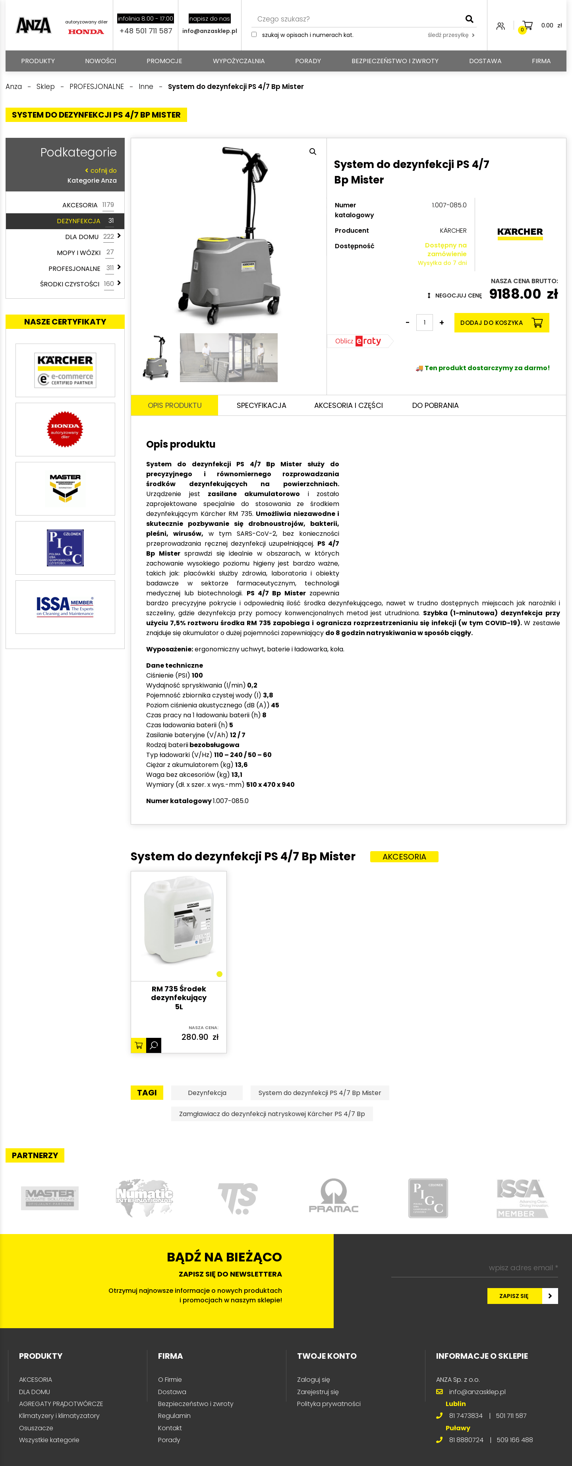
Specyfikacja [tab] (261, 405)
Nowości (100, 61)
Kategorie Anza (63, 175)
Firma (541, 61)
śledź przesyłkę (451, 35)
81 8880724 (466, 1440)
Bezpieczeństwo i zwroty (395, 61)
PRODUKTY (38, 61)
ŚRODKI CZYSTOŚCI (77, 284)
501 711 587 (511, 1415)
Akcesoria (404, 856)
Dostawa (485, 61)
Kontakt (170, 1428)
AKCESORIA (88, 205)
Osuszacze (36, 1428)
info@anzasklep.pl (209, 31)
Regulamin (174, 1415)
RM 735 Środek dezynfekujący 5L (179, 998)
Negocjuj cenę (455, 295)
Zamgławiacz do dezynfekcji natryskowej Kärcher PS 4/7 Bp (272, 1113)
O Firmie (170, 1379)
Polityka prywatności (329, 1403)
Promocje (164, 61)
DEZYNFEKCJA (85, 221)
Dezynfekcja (207, 1092)
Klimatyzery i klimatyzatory (59, 1415)
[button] (313, 152)
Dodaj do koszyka (501, 323)
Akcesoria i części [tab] (348, 405)
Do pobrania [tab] (435, 405)
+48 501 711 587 (145, 31)
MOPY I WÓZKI (85, 253)
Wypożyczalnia (239, 61)
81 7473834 (466, 1415)
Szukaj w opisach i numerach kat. (308, 35)
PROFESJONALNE (81, 268)
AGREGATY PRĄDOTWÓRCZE (61, 1403)
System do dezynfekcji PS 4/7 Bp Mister (320, 1092)
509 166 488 (515, 1440)
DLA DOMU (89, 237)
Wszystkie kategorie (49, 1440)
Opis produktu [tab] (175, 405)
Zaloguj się (313, 1379)
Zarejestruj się (318, 1391)
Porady (308, 61)
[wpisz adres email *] (474, 1267)
